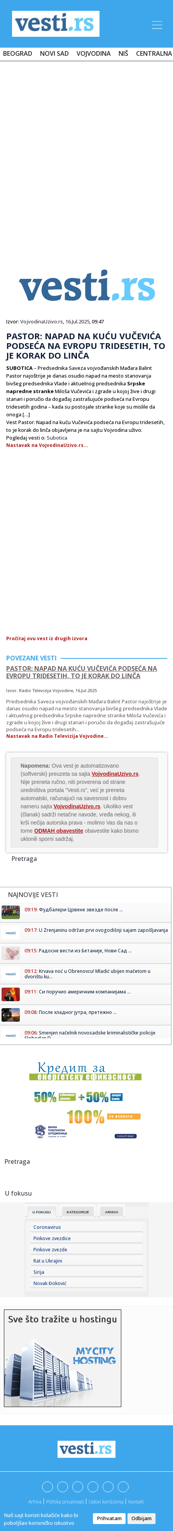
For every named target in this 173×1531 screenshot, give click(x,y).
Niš (123, 53)
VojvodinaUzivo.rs (41, 321)
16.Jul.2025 (77, 321)
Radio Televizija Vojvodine (46, 690)
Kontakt (136, 1501)
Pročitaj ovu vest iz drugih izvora (46, 638)
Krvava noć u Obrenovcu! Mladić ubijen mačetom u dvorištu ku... (87, 974)
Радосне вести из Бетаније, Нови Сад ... (85, 950)
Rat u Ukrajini (47, 1261)
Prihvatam (109, 1518)
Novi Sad (54, 53)
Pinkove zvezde (50, 1249)
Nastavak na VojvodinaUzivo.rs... (47, 445)
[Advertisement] (86, 156)
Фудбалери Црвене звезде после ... (81, 909)
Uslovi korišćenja (106, 1501)
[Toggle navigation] (156, 23)
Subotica (57, 437)
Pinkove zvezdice (52, 1238)
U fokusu (42, 1212)
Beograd (17, 53)
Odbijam (141, 1518)
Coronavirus (47, 1227)
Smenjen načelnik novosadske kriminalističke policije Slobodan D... (90, 1035)
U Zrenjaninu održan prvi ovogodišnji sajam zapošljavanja (103, 930)
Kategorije (78, 1212)
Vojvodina (94, 53)
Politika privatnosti (65, 1501)
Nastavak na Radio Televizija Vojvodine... (57, 736)
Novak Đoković (49, 1283)
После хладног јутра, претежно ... (78, 1012)
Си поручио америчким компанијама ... (85, 991)
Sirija (38, 1272)
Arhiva (111, 1212)
